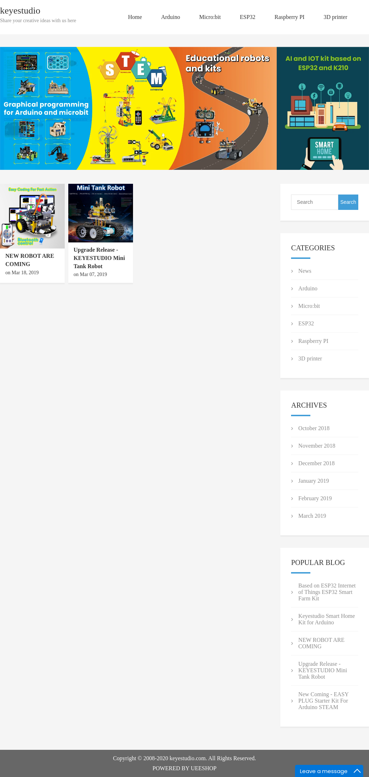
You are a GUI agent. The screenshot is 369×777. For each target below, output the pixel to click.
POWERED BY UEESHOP (185, 768)
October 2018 (314, 428)
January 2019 (313, 481)
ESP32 (248, 17)
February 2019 (315, 498)
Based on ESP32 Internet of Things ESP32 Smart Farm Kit (326, 591)
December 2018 (316, 463)
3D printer (335, 17)
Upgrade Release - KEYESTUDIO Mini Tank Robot (99, 258)
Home (135, 17)
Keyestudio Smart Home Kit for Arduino (326, 619)
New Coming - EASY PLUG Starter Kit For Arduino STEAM (323, 700)
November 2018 (316, 446)
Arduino (170, 17)
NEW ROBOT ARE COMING (321, 643)
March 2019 (312, 516)
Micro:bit (210, 17)
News (304, 271)
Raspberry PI (290, 17)
